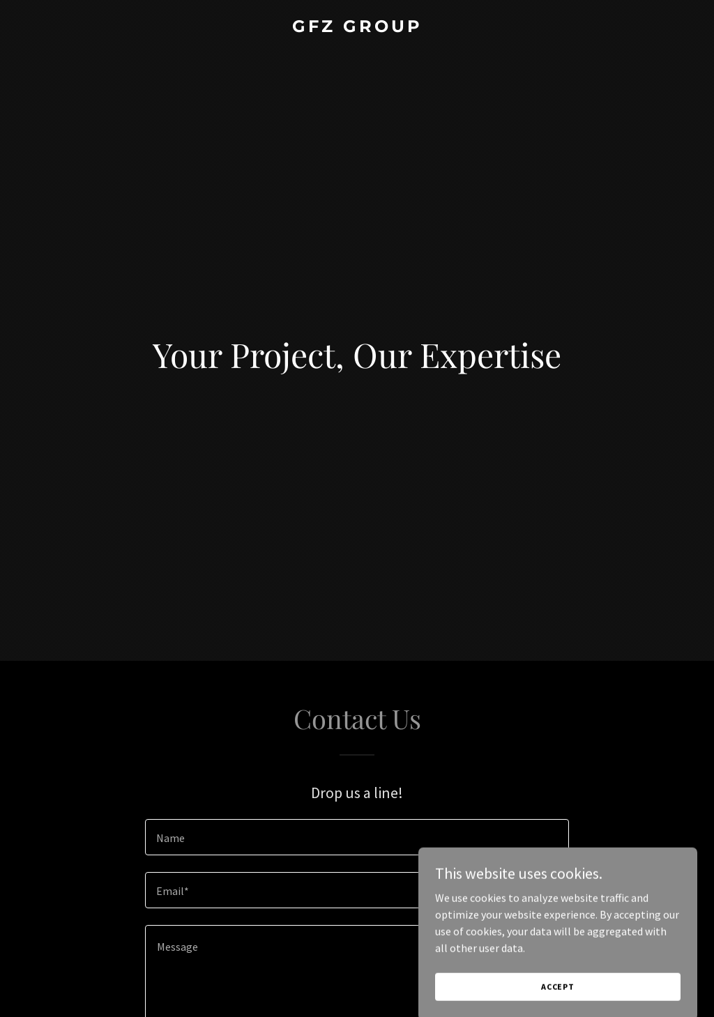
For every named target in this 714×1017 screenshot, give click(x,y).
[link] (357, 28)
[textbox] (357, 837)
